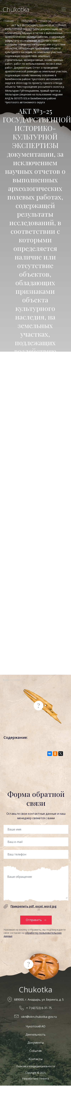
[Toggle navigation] (63, 9)
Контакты (35, 1059)
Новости (45, 21)
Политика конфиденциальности (35, 1066)
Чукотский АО (35, 1026)
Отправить (34, 920)
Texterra (44, 1078)
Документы (35, 1043)
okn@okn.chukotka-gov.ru (39, 1017)
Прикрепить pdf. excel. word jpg (33, 906)
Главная (9, 21)
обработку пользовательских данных (33, 934)
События (26, 21)
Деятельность (35, 1034)
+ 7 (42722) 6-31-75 (39, 1008)
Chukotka (16, 9)
